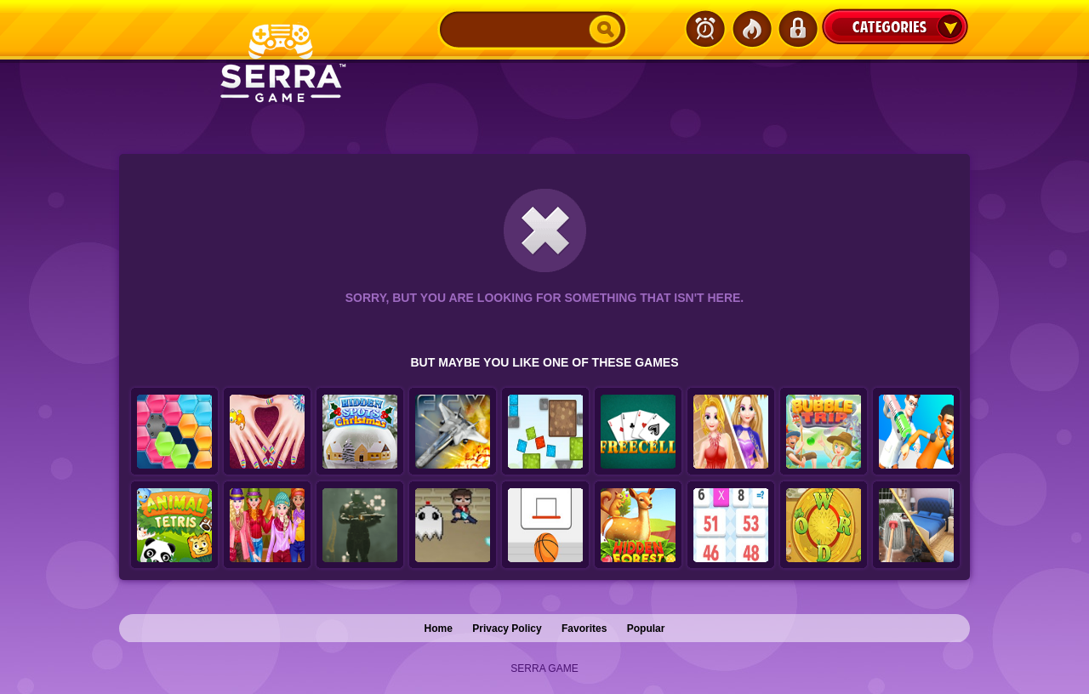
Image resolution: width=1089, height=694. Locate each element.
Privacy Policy (506, 628)
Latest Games (705, 29)
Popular (646, 628)
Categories (895, 26)
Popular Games (751, 29)
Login (797, 29)
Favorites (584, 628)
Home (439, 628)
